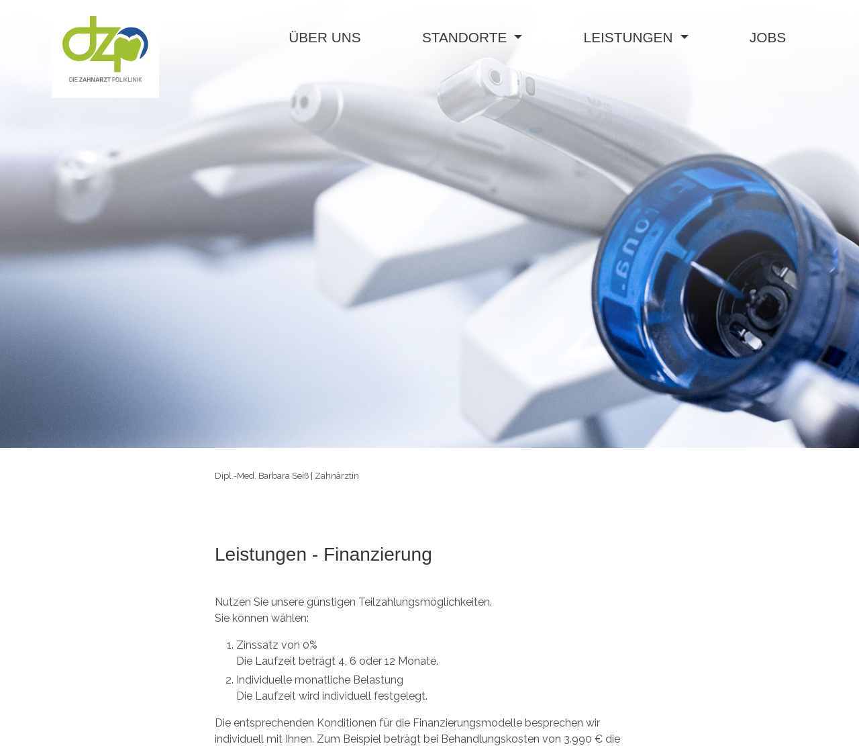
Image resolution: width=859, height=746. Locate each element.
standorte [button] (466, 37)
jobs (768, 37)
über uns (324, 37)
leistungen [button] (630, 37)
